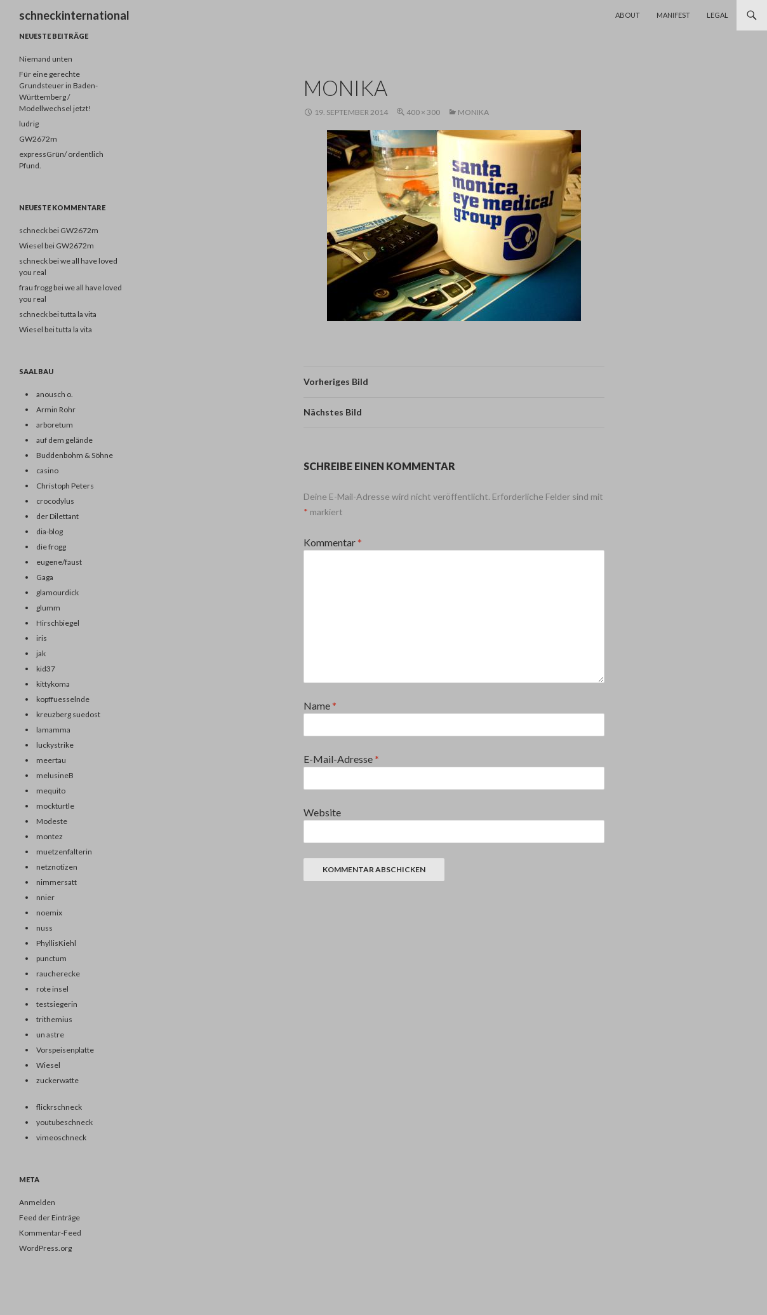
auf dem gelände (64, 440)
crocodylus (55, 501)
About (627, 15)
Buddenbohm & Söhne (74, 455)
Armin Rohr (56, 409)
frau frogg (35, 287)
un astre (50, 1034)
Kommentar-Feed (50, 1232)
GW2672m (38, 139)
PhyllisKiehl (56, 943)
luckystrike (55, 745)
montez (49, 836)
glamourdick (57, 592)
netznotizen (56, 867)
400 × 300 (423, 112)
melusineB (55, 775)
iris (41, 638)
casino (47, 470)
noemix (49, 912)
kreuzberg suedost (68, 714)
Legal (717, 15)
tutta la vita (78, 314)
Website (322, 812)
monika (473, 112)
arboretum (54, 424)
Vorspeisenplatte (65, 1050)
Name (320, 705)
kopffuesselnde (63, 699)
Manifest (673, 15)
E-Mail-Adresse (341, 759)
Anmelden (37, 1202)
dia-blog (49, 531)
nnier (45, 897)
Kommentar (332, 542)
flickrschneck (59, 1107)
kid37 (45, 668)
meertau (51, 760)
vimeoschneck (61, 1137)
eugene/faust (59, 562)
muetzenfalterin (64, 851)
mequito (50, 790)
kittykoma (53, 684)
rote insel (52, 989)
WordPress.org (45, 1248)
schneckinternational (74, 15)
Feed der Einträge (49, 1217)
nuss (44, 928)
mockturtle (55, 806)
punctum (51, 958)
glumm (48, 607)
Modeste (51, 821)
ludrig (29, 123)
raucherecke (58, 973)
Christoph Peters (65, 485)
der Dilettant (57, 516)
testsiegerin (56, 1004)
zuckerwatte (57, 1080)
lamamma (53, 729)
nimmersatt (56, 882)
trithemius (54, 1019)
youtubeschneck (64, 1122)
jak (41, 653)
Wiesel (31, 329)
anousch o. (54, 394)
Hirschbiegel (57, 623)
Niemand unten (45, 59)
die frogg (51, 546)
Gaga (44, 577)
